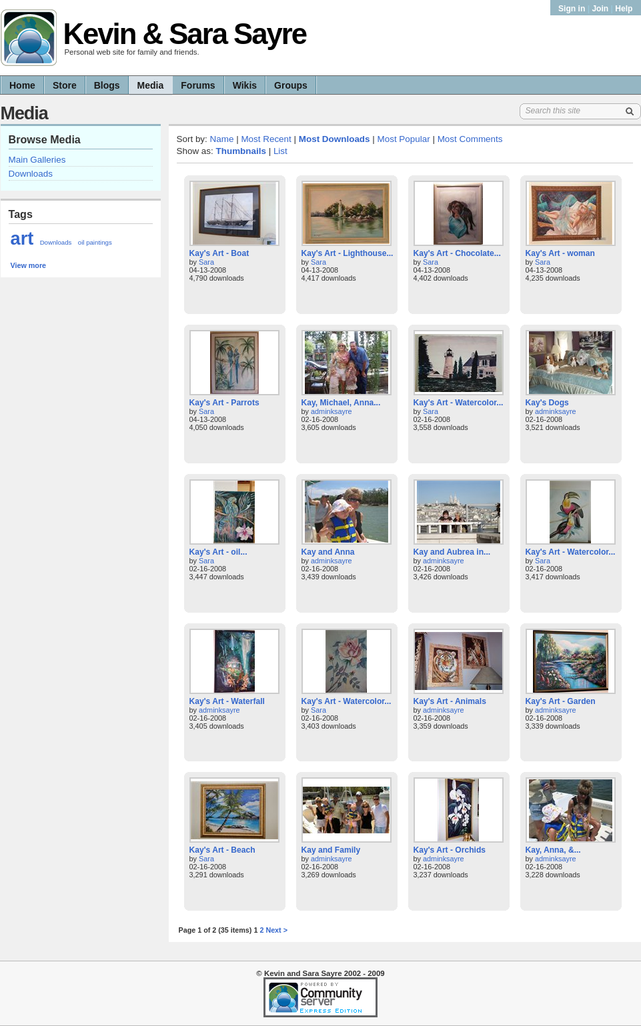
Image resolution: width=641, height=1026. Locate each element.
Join (600, 8)
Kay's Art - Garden (561, 701)
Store (65, 85)
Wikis (245, 85)
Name (222, 139)
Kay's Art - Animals (450, 701)
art (22, 238)
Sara (206, 262)
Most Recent (266, 139)
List (280, 151)
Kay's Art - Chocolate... (457, 253)
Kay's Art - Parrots (224, 402)
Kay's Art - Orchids (450, 850)
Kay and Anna (328, 552)
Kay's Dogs (547, 402)
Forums (198, 85)
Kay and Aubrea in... (452, 552)
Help (623, 8)
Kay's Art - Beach (222, 850)
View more (29, 265)
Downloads (31, 174)
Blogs (107, 85)
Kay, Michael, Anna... (341, 402)
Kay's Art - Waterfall (227, 701)
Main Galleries (37, 160)
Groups (290, 85)
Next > (276, 930)
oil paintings (95, 242)
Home (22, 85)
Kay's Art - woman (560, 253)
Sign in (573, 8)
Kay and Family (331, 850)
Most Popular (404, 139)
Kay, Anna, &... (553, 850)
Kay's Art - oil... (218, 552)
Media (150, 85)
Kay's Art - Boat (219, 253)
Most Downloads (334, 139)
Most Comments (470, 139)
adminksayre (331, 411)
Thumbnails (241, 151)
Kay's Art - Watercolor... (459, 402)
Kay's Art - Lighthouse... (347, 253)
